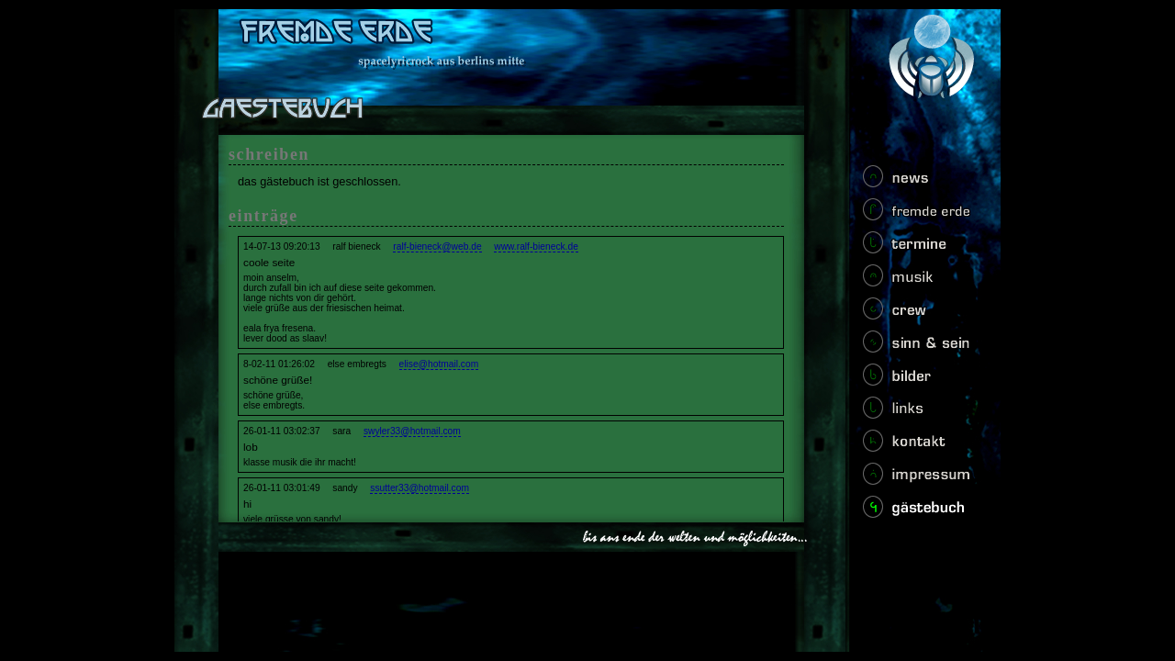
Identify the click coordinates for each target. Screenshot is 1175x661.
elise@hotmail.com (439, 364)
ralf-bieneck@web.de (437, 246)
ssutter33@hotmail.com (419, 488)
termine (921, 247)
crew (921, 313)
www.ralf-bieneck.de (536, 246)
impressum (921, 479)
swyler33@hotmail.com (412, 431)
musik (921, 280)
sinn (921, 347)
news (921, 181)
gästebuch (921, 512)
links (921, 413)
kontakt (921, 446)
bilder (921, 380)
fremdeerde (921, 214)
